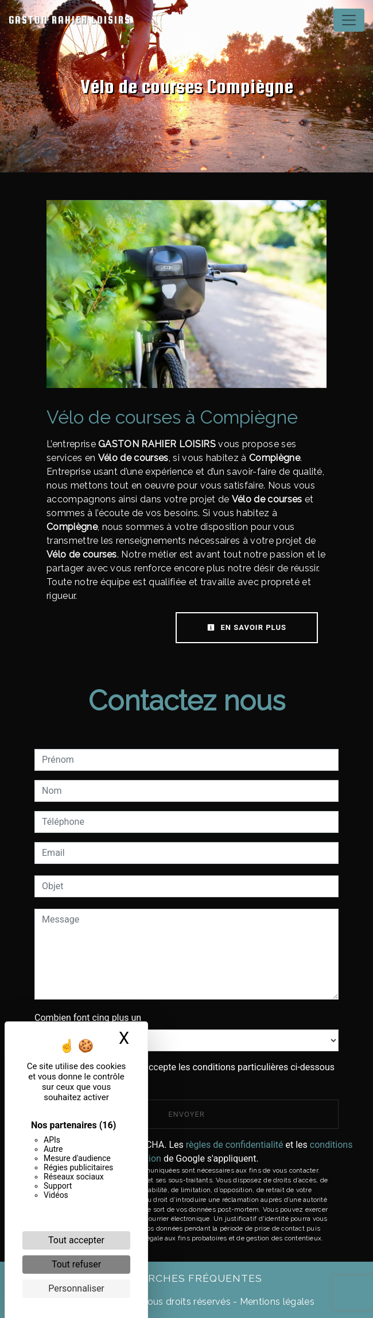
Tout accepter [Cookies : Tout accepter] (76, 1240)
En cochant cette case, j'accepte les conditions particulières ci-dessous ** (190, 1074)
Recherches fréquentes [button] (186, 1278)
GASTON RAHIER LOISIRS (70, 20)
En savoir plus (246, 627)
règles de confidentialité (234, 1144)
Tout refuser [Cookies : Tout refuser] (76, 1264)
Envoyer (186, 1114)
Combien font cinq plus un (87, 1017)
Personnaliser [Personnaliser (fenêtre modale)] (76, 1288)
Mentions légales (276, 1301)
